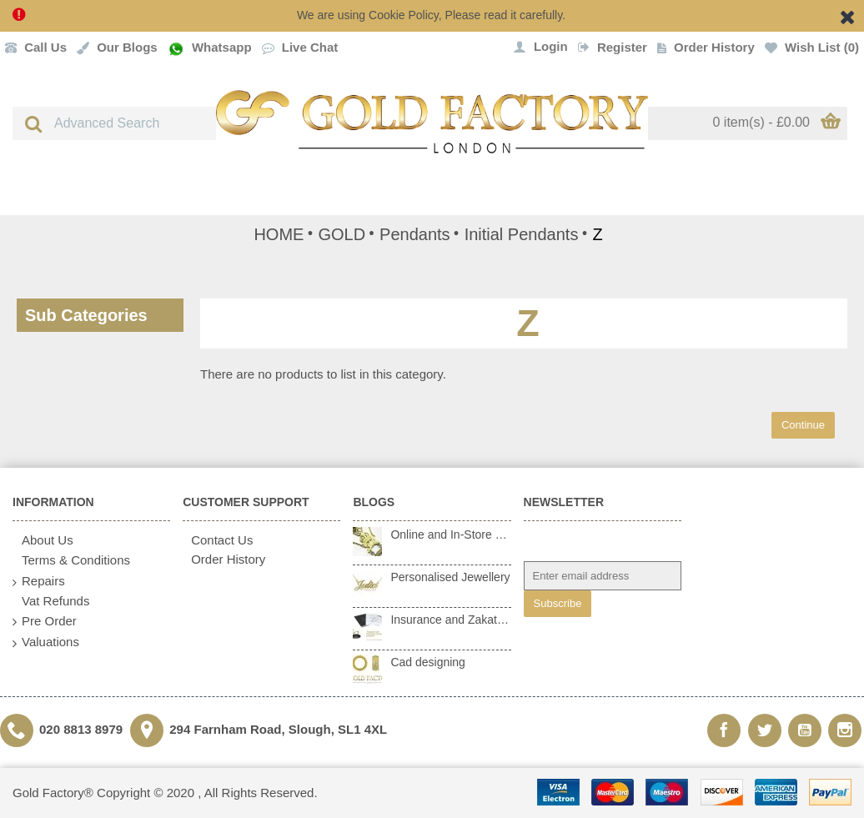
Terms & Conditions (71, 561)
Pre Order (45, 622)
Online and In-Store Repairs (450, 534)
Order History (224, 559)
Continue (803, 425)
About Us (43, 541)
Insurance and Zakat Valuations (450, 619)
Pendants (414, 234)
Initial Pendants (522, 234)
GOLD (341, 234)
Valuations (46, 642)
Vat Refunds (51, 601)
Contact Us (218, 540)
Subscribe (558, 603)
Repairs (39, 582)
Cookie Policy (404, 15)
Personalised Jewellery (450, 577)
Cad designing (427, 662)
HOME (279, 234)
